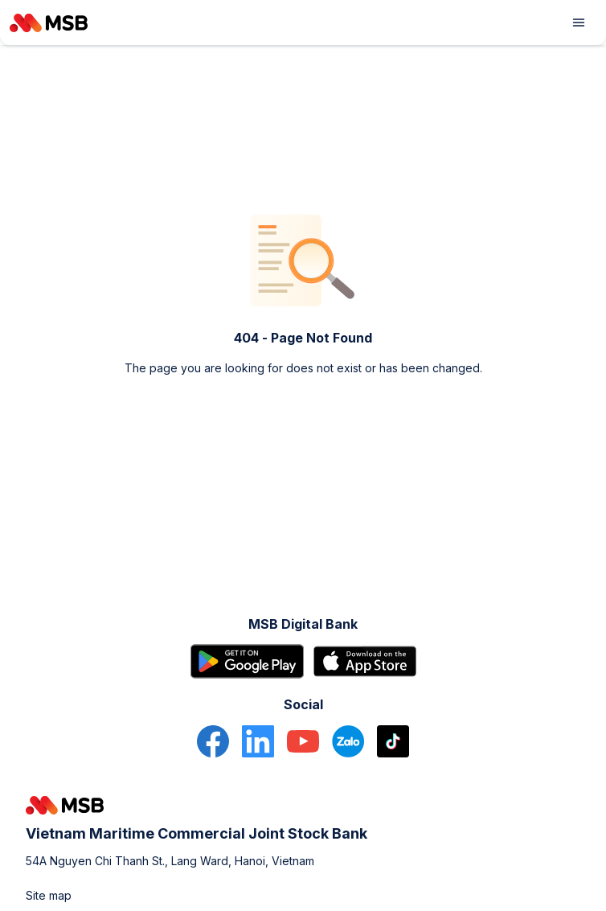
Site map (49, 895)
